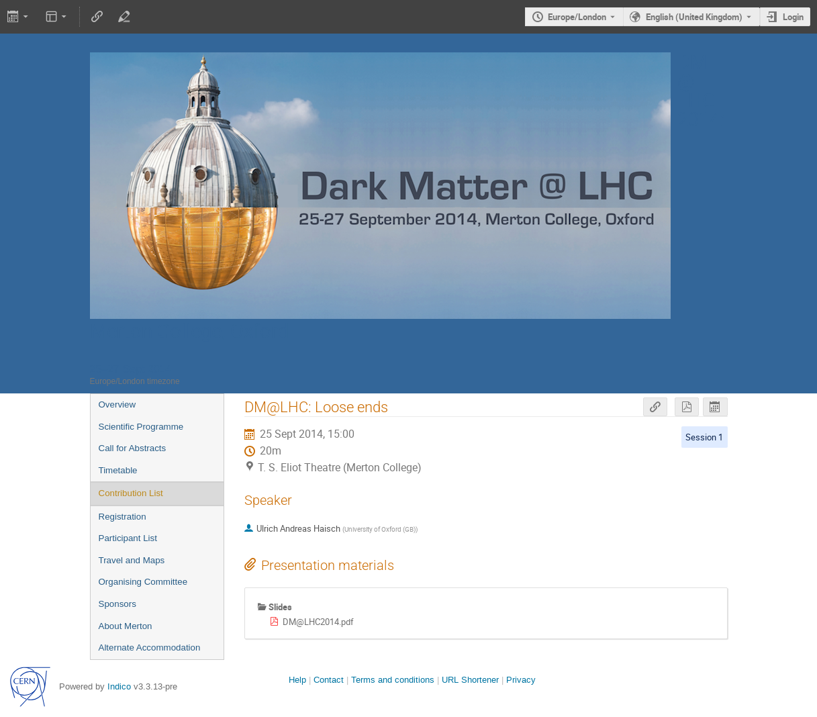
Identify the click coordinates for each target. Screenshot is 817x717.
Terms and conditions (392, 679)
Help (297, 679)
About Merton (125, 626)
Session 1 (704, 437)
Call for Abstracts (132, 448)
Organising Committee (143, 582)
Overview (117, 404)
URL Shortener (470, 679)
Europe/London (577, 17)
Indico (119, 686)
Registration (122, 517)
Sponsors (117, 604)
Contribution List (131, 493)
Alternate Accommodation (150, 647)
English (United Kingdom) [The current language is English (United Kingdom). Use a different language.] (694, 17)
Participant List (128, 538)
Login (793, 17)
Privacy (521, 679)
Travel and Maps (132, 560)
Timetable (118, 470)
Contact (329, 679)
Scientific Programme (141, 427)
